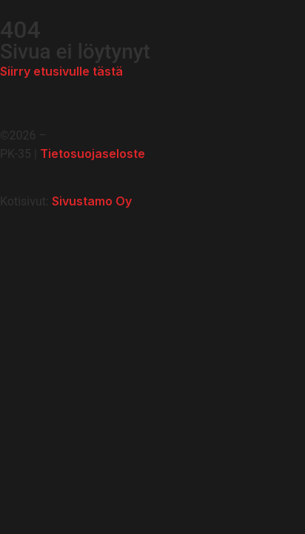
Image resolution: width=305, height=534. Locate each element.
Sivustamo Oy (92, 201)
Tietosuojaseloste (92, 153)
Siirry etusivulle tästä (61, 71)
